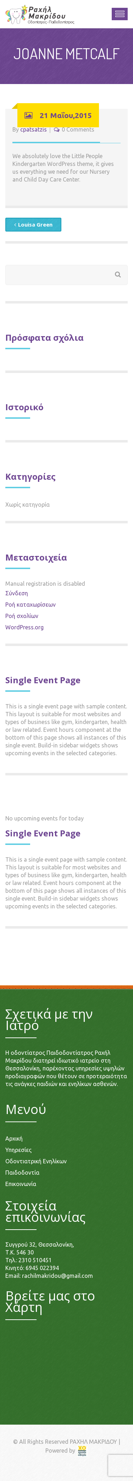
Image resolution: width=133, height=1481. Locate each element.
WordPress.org (24, 627)
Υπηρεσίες (18, 1150)
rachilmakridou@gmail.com (57, 1276)
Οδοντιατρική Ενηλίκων (36, 1161)
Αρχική (14, 1138)
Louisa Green (33, 224)
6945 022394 (42, 1268)
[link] (82, 1450)
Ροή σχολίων (21, 616)
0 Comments (78, 129)
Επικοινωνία (20, 1184)
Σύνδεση (16, 593)
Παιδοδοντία (22, 1172)
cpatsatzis (33, 129)
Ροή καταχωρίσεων (30, 604)
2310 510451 (35, 1260)
